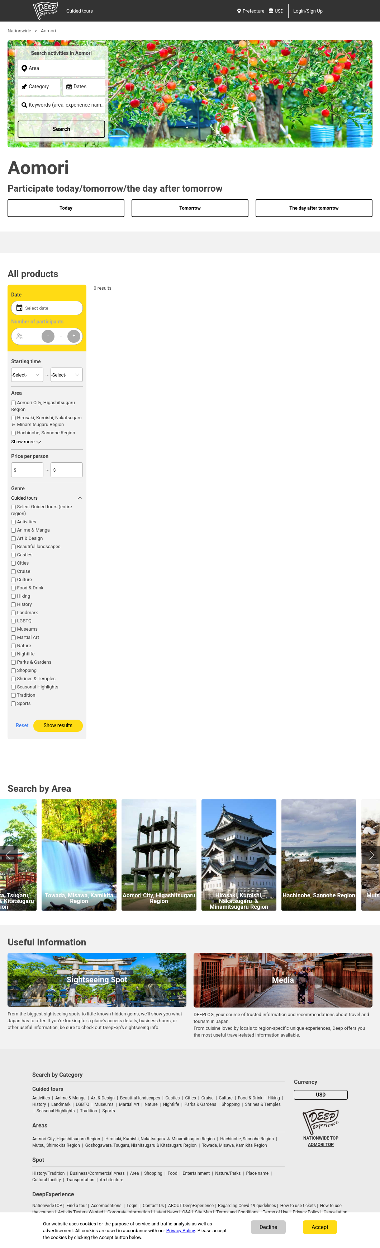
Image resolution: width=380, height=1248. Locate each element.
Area (134, 1173)
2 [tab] (193, 127)
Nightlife (25, 653)
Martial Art (28, 637)
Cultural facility (46, 1180)
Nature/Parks (228, 1173)
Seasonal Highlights (37, 686)
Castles (24, 554)
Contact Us (153, 1205)
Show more (22, 441)
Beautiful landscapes (38, 546)
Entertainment (196, 1173)
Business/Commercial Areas (97, 1173)
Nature (24, 645)
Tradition (26, 695)
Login (132, 1205)
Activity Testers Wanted (80, 1212)
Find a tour (76, 1205)
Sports (23, 703)
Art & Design (30, 538)
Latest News (166, 1212)
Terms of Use (276, 1212)
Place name (258, 1173)
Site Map (203, 1212)
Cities (23, 563)
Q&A (186, 1212)
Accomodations (106, 1205)
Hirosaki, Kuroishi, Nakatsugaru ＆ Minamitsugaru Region (46, 421)
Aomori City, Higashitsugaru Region (66, 1139)
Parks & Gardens (34, 662)
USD (276, 11)
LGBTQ (24, 620)
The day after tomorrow (313, 208)
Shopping (27, 670)
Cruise (23, 571)
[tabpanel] (190, 94)
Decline (268, 1227)
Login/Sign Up (308, 11)
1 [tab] (186, 127)
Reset (22, 725)
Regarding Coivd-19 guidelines (247, 1205)
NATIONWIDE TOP (320, 1138)
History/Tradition (48, 1173)
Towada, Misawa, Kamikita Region (234, 1145)
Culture (24, 579)
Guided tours (79, 11)
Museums (27, 629)
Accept (320, 1227)
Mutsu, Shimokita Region (56, 1145)
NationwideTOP (47, 1205)
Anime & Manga (33, 530)
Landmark (27, 612)
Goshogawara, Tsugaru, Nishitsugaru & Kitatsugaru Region (141, 1145)
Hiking (23, 596)
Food (172, 1173)
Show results (58, 725)
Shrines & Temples (36, 678)
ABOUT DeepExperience (191, 1205)
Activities (26, 521)
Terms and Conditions (237, 1212)
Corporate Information (129, 1212)
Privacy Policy (306, 1212)
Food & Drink (30, 587)
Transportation (80, 1180)
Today (66, 208)
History (24, 604)
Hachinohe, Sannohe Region (46, 432)
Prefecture (250, 11)
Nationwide (19, 30)
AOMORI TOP (321, 1144)
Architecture (111, 1180)
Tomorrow (190, 208)
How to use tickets (298, 1205)
